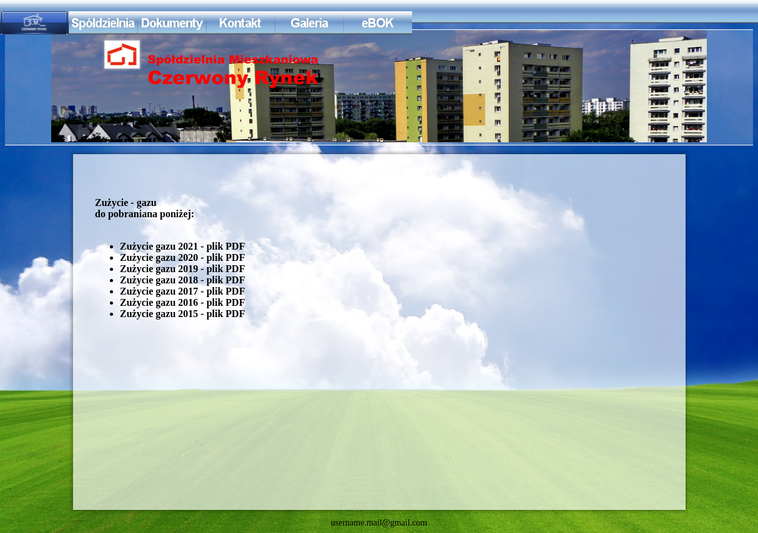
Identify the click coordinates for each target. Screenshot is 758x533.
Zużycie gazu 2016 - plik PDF (182, 302)
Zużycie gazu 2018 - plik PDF (182, 280)
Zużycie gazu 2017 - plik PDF (182, 291)
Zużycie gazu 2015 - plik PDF (182, 313)
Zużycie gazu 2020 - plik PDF (182, 257)
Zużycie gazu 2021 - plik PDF (182, 246)
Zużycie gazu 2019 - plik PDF (182, 268)
